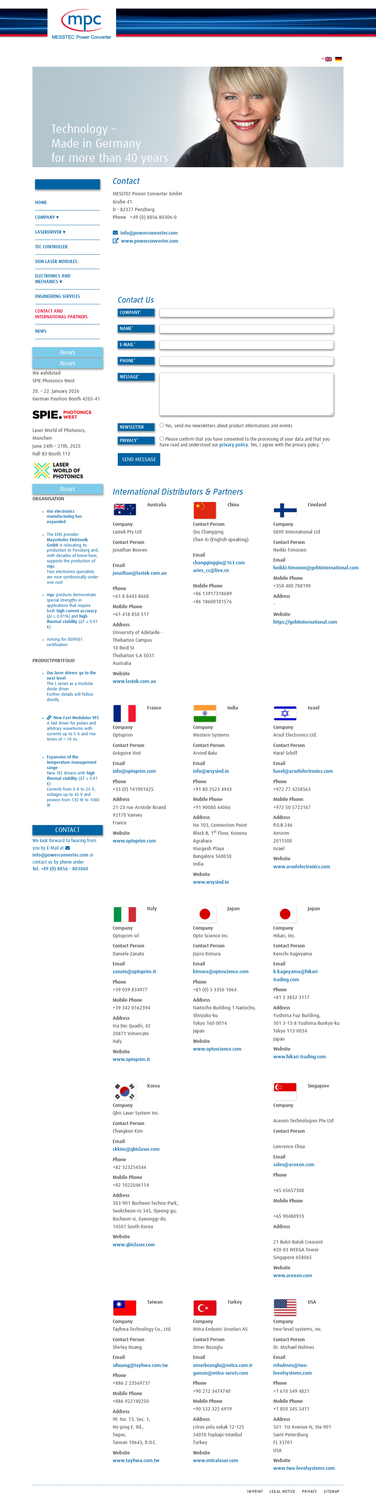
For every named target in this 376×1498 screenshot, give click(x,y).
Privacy (129, 440)
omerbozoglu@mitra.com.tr (223, 1365)
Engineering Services (57, 296)
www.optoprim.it (131, 1059)
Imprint (255, 1491)
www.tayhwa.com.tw (136, 1460)
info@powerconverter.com (149, 233)
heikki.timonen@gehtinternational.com (316, 567)
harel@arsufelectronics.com (303, 771)
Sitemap (332, 1491)
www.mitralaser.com (215, 1460)
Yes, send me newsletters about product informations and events (226, 426)
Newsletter (132, 427)
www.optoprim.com (134, 841)
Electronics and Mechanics (53, 279)
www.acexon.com (292, 1275)
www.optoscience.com (217, 1049)
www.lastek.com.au (134, 681)
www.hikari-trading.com (299, 1056)
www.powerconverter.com (149, 241)
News (40, 331)
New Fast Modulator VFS (76, 718)
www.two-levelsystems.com (304, 1468)
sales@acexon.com (293, 1164)
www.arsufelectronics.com (301, 866)
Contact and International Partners (61, 314)
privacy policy (233, 445)
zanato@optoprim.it (134, 971)
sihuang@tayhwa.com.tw (140, 1365)
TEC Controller (51, 247)
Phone (127, 361)
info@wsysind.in (211, 771)
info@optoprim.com (134, 771)
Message (130, 377)
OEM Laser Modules (56, 261)
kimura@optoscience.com (221, 971)
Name (126, 328)
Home (41, 202)
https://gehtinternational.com (305, 622)
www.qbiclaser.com (134, 1244)
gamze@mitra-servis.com (220, 1373)
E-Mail (127, 344)
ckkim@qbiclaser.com (136, 1149)
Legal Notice (282, 1491)
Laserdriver (48, 232)
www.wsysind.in (211, 882)
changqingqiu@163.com (219, 562)
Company (131, 312)
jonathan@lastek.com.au (140, 573)
